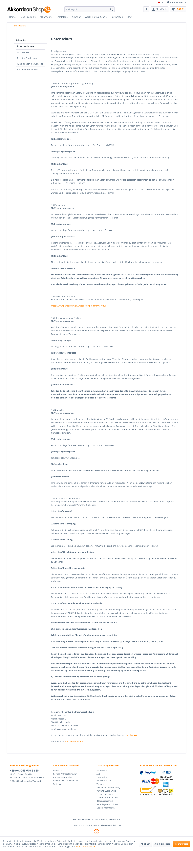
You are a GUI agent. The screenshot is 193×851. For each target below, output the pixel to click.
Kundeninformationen (27, 69)
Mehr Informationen (86, 846)
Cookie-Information (105, 807)
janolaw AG (131, 735)
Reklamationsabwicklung (108, 787)
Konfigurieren (181, 843)
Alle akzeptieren (162, 843)
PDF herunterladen (74, 741)
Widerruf (57, 770)
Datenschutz (102, 777)
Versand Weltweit (104, 794)
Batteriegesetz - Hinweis (107, 804)
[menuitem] (89, 9)
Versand (100, 784)
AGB (98, 774)
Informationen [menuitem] (175, 2)
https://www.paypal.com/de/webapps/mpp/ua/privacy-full (78, 305)
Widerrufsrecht (103, 780)
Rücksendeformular (62, 777)
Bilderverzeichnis (104, 801)
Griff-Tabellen (23, 52)
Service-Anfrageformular (65, 774)
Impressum (101, 770)
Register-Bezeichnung (27, 58)
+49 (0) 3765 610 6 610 (24, 770)
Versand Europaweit (106, 790)
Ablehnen (145, 843)
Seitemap (57, 784)
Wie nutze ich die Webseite (30, 63)
